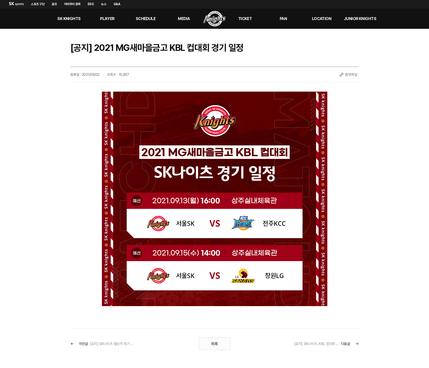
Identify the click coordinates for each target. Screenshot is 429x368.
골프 (54, 4)
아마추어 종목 (72, 4)
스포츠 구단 (37, 4)
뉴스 (103, 4)
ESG (91, 4)
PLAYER (107, 18)
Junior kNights (360, 18)
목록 (214, 343)
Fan (283, 18)
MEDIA (184, 18)
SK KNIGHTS (69, 18)
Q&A (117, 4)
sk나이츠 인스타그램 (416, 18)
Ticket (245, 18)
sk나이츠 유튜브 (406, 18)
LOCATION (322, 18)
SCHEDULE (146, 18)
